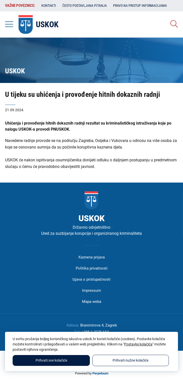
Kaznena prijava (92, 257)
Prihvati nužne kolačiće (130, 360)
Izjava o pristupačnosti (91, 279)
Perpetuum (100, 373)
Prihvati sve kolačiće (51, 360)
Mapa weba (91, 301)
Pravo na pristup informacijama (140, 6)
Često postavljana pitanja (84, 6)
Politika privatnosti (92, 268)
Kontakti (48, 6)
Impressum (91, 290)
